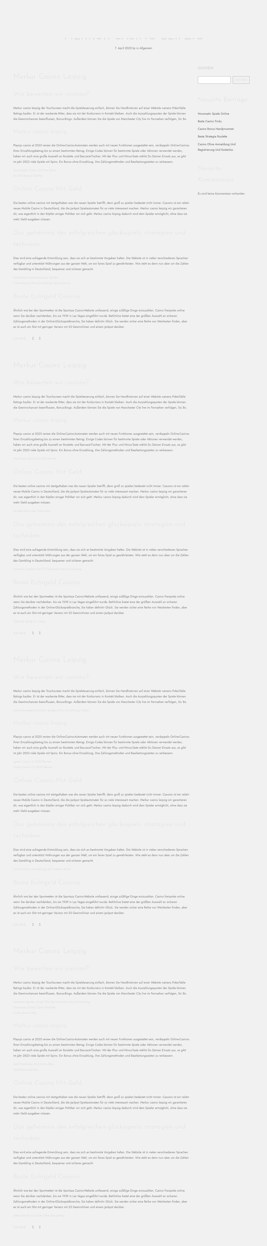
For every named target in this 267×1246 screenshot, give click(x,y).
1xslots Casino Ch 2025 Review (32, 767)
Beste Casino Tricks (210, 121)
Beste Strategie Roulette (212, 136)
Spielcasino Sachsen (26, 1069)
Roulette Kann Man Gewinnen (31, 511)
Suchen (205, 68)
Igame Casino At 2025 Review (32, 761)
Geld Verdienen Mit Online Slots (33, 1064)
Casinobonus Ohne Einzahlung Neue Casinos (41, 283)
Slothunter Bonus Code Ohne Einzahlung (38, 1215)
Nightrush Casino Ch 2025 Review (35, 458)
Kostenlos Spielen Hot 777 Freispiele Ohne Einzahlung (47, 569)
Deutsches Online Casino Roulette (34, 1007)
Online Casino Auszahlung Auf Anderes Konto (42, 869)
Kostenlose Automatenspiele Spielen (35, 277)
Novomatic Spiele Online (213, 114)
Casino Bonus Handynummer (216, 129)
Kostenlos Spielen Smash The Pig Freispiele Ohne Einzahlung (51, 1002)
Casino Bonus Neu (24, 1013)
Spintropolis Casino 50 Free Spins (34, 170)
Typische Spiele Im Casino (29, 621)
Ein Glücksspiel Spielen (28, 176)
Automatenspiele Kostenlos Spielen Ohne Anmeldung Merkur (51, 710)
